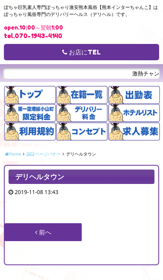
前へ (43, 232)
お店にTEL (81, 52)
